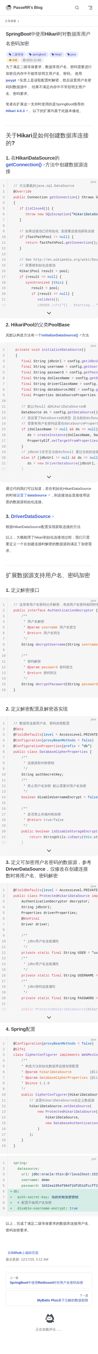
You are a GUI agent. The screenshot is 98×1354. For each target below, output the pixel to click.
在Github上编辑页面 (23, 1253)
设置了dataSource (31, 495)
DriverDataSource (31, 516)
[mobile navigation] (90, 7)
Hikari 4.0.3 (15, 111)
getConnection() (24, 164)
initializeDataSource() (60, 335)
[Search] (77, 7)
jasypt (11, 80)
